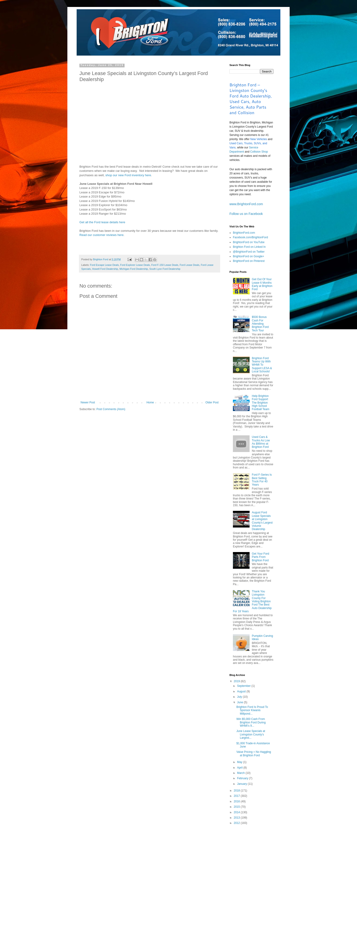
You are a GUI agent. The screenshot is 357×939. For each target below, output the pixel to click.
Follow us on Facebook (246, 214)
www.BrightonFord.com (246, 204)
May (240, 762)
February (243, 778)
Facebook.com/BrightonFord (250, 237)
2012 (237, 823)
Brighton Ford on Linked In (249, 246)
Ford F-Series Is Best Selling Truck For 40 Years (262, 479)
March (241, 773)
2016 (237, 801)
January (242, 783)
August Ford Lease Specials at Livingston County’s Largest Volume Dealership (262, 521)
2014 (237, 812)
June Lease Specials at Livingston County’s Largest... (250, 734)
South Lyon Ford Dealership (164, 268)
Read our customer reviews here (101, 235)
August (242, 691)
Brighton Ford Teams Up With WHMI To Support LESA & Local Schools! (262, 365)
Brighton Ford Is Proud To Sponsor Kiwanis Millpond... (252, 710)
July (240, 696)
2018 (237, 790)
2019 (237, 681)
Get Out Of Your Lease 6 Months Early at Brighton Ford (262, 284)
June (240, 702)
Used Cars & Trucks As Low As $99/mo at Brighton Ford (261, 442)
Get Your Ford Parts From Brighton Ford (260, 557)
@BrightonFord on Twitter (249, 251)
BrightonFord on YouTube (248, 242)
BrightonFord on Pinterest (249, 261)
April (240, 767)
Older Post (212, 402)
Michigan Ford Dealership (133, 268)
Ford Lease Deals (189, 265)
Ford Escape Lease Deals (104, 265)
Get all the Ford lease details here (102, 222)
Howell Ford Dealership (105, 268)
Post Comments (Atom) (110, 409)
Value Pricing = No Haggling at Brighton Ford (253, 753)
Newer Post (88, 402)
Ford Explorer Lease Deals (135, 265)
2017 (237, 796)
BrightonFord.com (244, 232)
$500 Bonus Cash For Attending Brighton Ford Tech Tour (260, 323)
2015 (237, 806)
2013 (237, 817)
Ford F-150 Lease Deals (164, 265)
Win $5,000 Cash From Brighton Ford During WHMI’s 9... (251, 722)
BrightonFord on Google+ (248, 256)
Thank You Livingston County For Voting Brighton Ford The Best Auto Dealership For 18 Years (252, 601)
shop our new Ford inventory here (128, 175)
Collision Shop (259, 151)
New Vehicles (258, 139)
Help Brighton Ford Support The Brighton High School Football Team (260, 402)
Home (150, 402)
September (244, 686)
